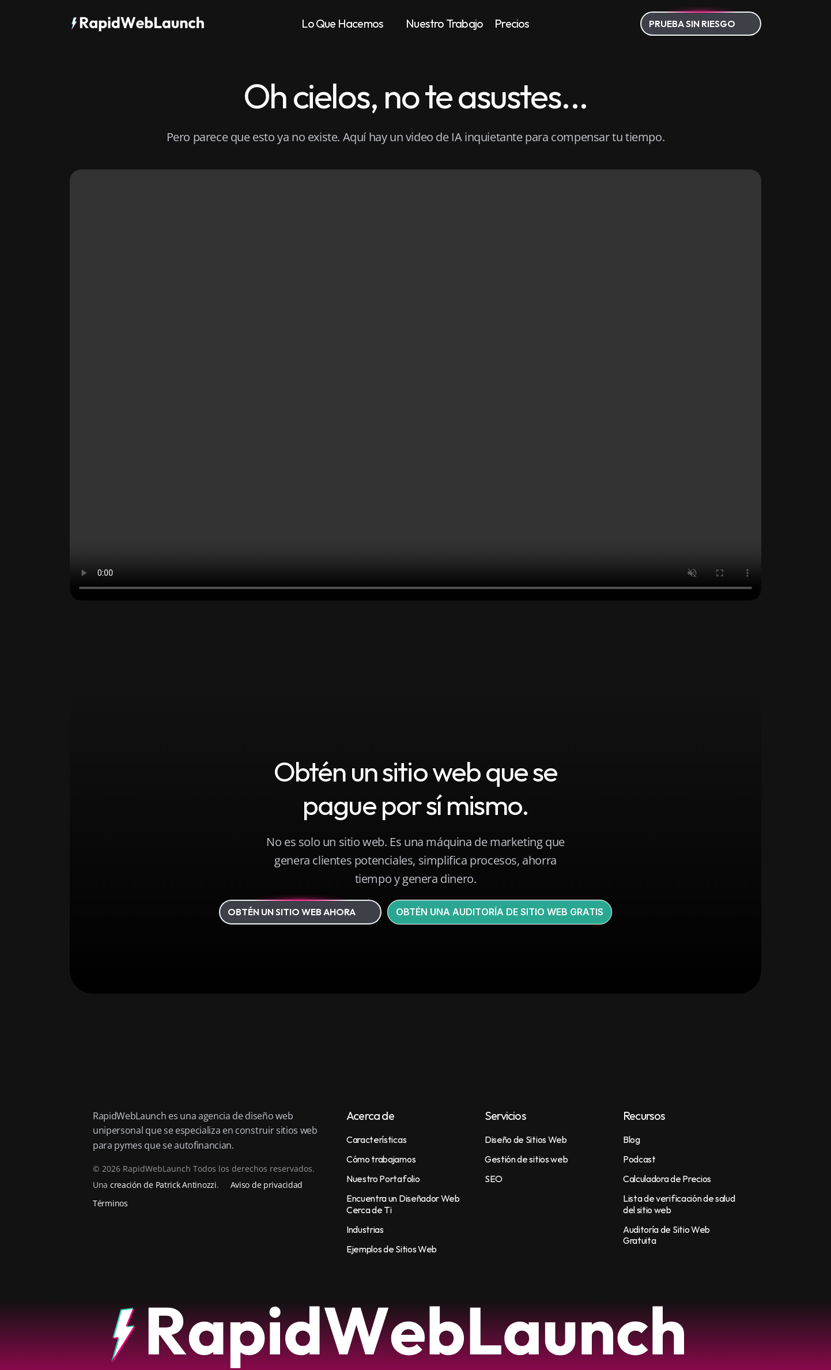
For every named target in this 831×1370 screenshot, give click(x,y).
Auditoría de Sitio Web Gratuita (667, 1235)
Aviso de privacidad (267, 1184)
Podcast (639, 1159)
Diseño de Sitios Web (526, 1139)
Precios (511, 23)
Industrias (365, 1229)
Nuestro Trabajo (444, 23)
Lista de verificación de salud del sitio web (679, 1203)
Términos (110, 1203)
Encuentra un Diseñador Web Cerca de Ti (403, 1203)
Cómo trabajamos (381, 1159)
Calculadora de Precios (667, 1178)
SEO (494, 1178)
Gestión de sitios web (526, 1159)
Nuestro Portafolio (383, 1178)
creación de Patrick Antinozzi (163, 1184)
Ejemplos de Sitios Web (391, 1249)
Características (376, 1139)
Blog (631, 1139)
